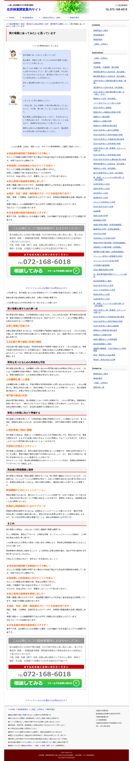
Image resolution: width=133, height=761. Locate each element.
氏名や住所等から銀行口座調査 (106, 130)
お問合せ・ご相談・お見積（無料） (38, 745)
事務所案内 (74, 18)
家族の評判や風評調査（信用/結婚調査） (110, 243)
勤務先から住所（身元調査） (105, 99)
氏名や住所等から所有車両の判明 (107, 144)
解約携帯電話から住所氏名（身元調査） (109, 76)
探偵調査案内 (27, 18)
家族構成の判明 (99, 220)
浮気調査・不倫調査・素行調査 (106, 67)
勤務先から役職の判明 (102, 121)
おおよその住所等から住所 (104, 202)
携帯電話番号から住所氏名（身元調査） (109, 72)
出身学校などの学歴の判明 (104, 238)
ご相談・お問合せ (100, 44)
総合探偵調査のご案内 (102, 281)
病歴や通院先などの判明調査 (105, 339)
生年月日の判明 (99, 234)
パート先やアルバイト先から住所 (107, 103)
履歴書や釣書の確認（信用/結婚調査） (109, 252)
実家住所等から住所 (101, 189)
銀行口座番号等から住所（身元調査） (108, 173)
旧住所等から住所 (100, 193)
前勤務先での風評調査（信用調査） (107, 247)
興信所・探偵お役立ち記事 (104, 360)
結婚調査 (97, 63)
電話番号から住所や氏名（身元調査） (108, 87)
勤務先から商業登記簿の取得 (105, 126)
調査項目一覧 (98, 387)
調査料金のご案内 (100, 30)
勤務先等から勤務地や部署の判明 (107, 112)
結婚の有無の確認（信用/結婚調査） (108, 225)
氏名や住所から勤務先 (102, 108)
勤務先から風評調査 (101, 117)
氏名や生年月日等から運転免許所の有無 (109, 159)
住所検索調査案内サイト (24, 9)
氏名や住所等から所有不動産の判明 (107, 135)
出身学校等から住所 (101, 184)
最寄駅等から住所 (100, 198)
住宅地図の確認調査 (101, 265)
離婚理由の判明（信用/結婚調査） (107, 229)
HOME (11, 18)
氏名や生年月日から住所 (103, 207)
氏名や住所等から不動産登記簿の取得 (108, 139)
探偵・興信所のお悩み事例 (104, 355)
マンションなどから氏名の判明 (106, 261)
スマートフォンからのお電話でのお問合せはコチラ (46, 288)
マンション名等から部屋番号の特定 (107, 256)
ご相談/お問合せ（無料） (51, 18)
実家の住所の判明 (100, 216)
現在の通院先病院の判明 (103, 270)
